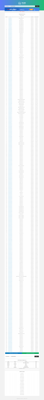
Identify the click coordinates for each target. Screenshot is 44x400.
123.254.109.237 (10, 328)
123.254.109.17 (10, 38)
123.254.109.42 (10, 70)
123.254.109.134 (10, 196)
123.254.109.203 (10, 285)
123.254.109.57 (10, 89)
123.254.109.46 (10, 75)
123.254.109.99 (10, 151)
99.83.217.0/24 (22, 374)
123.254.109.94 (10, 145)
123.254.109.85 (10, 132)
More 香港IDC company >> (22, 368)
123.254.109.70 (10, 112)
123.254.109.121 (10, 179)
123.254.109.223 (10, 310)
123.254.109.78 (10, 123)
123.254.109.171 (10, 243)
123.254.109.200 (10, 281)
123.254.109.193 (10, 271)
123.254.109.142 (10, 206)
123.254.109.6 (10, 24)
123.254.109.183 (10, 258)
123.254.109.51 (10, 81)
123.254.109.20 (10, 42)
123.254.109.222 (10, 309)
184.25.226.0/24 (22, 383)
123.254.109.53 (10, 84)
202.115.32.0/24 (22, 387)
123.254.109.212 (10, 296)
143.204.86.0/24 (22, 380)
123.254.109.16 (10, 37)
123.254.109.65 (10, 99)
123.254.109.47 (10, 76)
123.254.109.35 (10, 61)
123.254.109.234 (10, 324)
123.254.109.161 (10, 230)
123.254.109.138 (10, 201)
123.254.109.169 (10, 240)
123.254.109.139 (10, 202)
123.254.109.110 (10, 165)
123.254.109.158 (10, 226)
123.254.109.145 (10, 210)
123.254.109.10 (10, 29)
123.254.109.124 (10, 183)
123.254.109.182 (10, 257)
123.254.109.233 (10, 323)
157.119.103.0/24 (22, 384)
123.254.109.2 (10, 19)
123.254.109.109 (10, 164)
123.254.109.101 (10, 154)
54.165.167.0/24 (22, 391)
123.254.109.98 (10, 150)
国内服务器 (15, 367)
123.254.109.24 (10, 47)
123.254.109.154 (10, 221)
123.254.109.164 (10, 234)
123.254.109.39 (10, 66)
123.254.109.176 (10, 249)
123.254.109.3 (10, 20)
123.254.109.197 (10, 277)
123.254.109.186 (10, 262)
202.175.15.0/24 (22, 377)
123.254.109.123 (10, 182)
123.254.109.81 (10, 127)
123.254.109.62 (10, 95)
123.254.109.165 (10, 235)
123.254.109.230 (10, 319)
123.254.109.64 (10, 98)
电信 (23, 367)
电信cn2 (28, 367)
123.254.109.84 (10, 131)
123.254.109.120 (10, 178)
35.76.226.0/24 (22, 390)
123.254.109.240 (10, 332)
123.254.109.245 (10, 338)
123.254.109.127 (10, 187)
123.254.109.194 (10, 272)
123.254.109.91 (10, 141)
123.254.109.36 (10, 62)
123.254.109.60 (10, 93)
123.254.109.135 (10, 197)
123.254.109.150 (10, 216)
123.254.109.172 (10, 244)
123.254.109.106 (10, 160)
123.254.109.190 (10, 267)
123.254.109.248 (10, 342)
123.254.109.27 (10, 51)
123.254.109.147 (10, 212)
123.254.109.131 (10, 192)
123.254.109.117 (10, 174)
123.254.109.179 (10, 253)
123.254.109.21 (10, 43)
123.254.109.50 (10, 80)
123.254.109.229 (10, 318)
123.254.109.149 (10, 215)
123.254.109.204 (10, 286)
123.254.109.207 (10, 290)
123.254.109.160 (10, 229)
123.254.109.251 (10, 346)
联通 (25, 367)
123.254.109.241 (10, 333)
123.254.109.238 (10, 329)
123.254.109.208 (10, 291)
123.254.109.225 (10, 313)
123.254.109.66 (10, 103)
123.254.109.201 (10, 282)
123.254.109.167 (10, 238)
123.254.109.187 (10, 263)
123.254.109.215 (10, 300)
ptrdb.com (22, 398)
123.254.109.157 (10, 225)
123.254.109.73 (10, 117)
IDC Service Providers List (22, 360)
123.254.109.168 (10, 239)
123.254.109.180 (10, 254)
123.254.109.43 (10, 71)
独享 (36, 367)
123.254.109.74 (10, 118)
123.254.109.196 (10, 276)
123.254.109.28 (10, 52)
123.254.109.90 (10, 140)
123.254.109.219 (10, 305)
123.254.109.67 (10, 104)
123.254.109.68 (10, 108)
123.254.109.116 (10, 173)
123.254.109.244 (10, 337)
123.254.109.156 (10, 224)
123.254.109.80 (10, 126)
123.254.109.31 (10, 56)
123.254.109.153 (10, 220)
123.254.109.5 (10, 23)
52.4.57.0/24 (22, 373)
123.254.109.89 (10, 137)
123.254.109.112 (10, 168)
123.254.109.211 (10, 295)
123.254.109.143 (10, 207)
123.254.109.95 (10, 146)
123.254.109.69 (10, 109)
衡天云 (8, 367)
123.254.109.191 (10, 268)
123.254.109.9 (10, 28)
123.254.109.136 (10, 198)
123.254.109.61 (10, 94)
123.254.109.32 (10, 57)
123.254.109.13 (10, 33)
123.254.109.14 (10, 34)
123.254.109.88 (10, 136)
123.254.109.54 (10, 85)
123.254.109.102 (10, 155)
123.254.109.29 (10, 53)
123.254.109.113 (10, 169)
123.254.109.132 (10, 193)
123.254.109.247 (10, 341)
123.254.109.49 (10, 79)
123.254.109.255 (10, 351)
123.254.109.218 (10, 304)
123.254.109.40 (10, 67)
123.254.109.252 (10, 347)
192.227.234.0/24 (22, 394)
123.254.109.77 (10, 122)
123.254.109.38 (10, 65)
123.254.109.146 (10, 211)
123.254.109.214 (10, 299)
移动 (26, 367)
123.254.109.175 (10, 248)
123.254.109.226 (10, 314)
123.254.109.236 (10, 327)
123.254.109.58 (10, 90)
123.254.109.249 (10, 343)
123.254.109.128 (10, 188)
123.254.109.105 (10, 159)
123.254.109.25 (10, 48)
